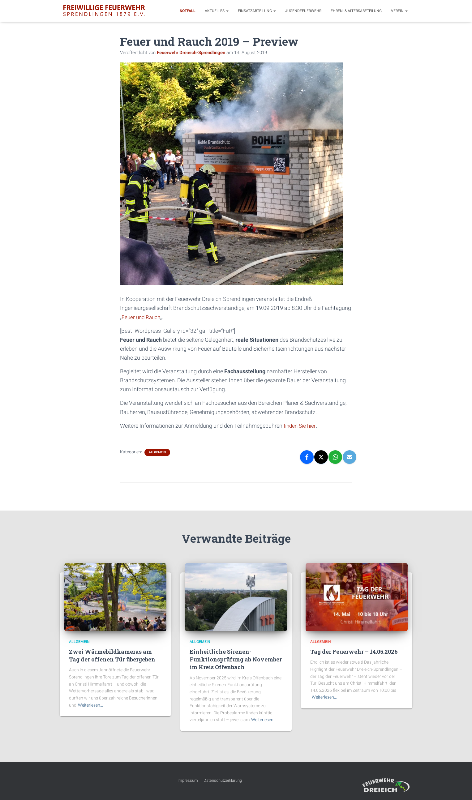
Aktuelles (217, 11)
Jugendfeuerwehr (303, 11)
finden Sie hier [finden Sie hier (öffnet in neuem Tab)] (300, 425)
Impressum (188, 780)
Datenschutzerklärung (223, 780)
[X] (321, 457)
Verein (399, 11)
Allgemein (157, 452)
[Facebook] (307, 457)
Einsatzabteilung (257, 11)
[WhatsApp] (335, 457)
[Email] (349, 457)
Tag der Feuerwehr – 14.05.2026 (354, 651)
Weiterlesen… (90, 705)
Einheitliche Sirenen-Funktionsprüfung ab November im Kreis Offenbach (236, 659)
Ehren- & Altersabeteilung (356, 11)
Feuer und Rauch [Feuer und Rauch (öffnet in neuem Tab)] (142, 317)
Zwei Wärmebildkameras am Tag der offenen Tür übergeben (112, 655)
